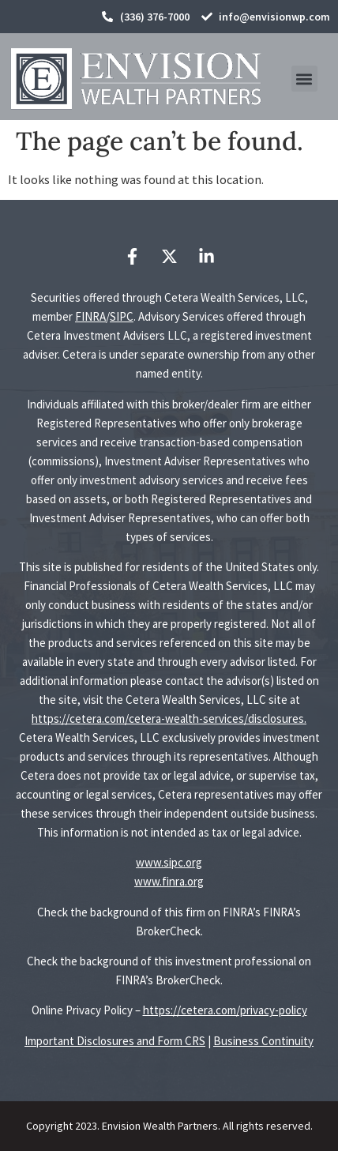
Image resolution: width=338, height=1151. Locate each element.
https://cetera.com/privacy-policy (225, 1009)
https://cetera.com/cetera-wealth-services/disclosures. (169, 718)
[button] (304, 79)
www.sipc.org (169, 862)
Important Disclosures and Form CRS (114, 1040)
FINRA (90, 316)
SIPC (121, 316)
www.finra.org (169, 881)
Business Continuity (263, 1040)
